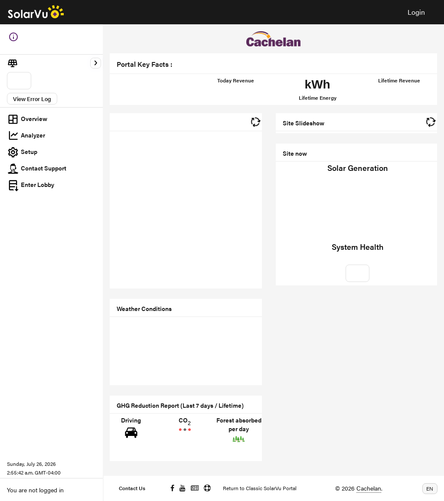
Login (416, 12)
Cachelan (368, 488)
